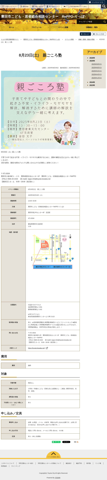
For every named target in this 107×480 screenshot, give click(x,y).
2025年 (92, 61)
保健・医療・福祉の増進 (86, 39)
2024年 (92, 82)
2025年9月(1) (97, 64)
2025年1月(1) (97, 78)
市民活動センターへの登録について (49, 463)
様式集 (88, 463)
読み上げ (86, 34)
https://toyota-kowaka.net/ (38, 348)
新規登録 (25, 6)
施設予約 (79, 463)
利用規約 (4, 466)
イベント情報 (63, 27)
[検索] (104, 21)
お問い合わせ (39, 6)
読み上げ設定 (100, 34)
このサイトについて (10, 6)
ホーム (11, 27)
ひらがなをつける (97, 2)
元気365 (57, 478)
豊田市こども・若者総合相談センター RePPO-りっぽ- (41, 39)
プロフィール (36, 27)
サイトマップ (15, 466)
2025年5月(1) (97, 71)
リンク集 (98, 463)
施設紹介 (69, 463)
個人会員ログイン (54, 6)
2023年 (92, 85)
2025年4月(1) (97, 74)
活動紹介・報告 (92, 27)
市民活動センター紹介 (26, 463)
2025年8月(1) (97, 67)
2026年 (92, 58)
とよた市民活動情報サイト (10, 39)
